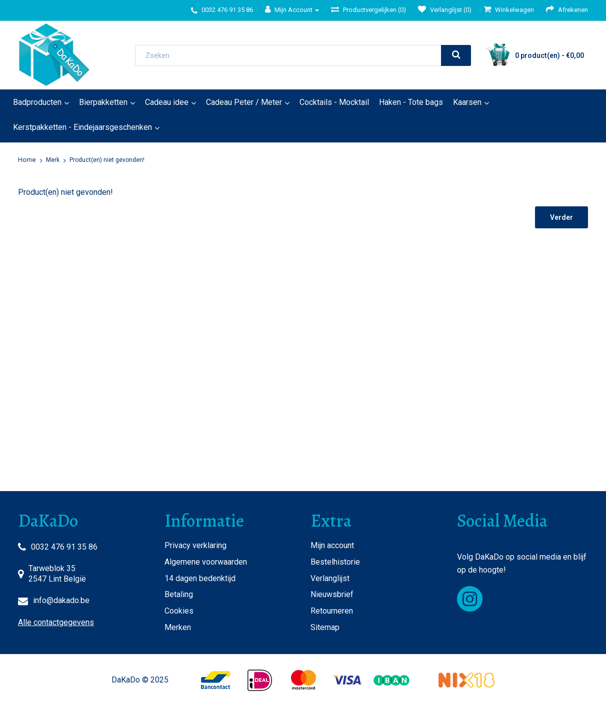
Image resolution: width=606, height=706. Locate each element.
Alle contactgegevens (56, 622)
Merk (53, 159)
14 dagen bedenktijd (200, 578)
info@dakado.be (61, 600)
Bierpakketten (103, 102)
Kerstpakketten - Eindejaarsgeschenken (82, 127)
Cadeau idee (166, 102)
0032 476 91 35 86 (64, 547)
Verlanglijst (330, 578)
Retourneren (331, 611)
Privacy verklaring (195, 545)
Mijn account (332, 545)
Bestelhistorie (335, 562)
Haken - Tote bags (411, 102)
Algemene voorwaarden (205, 562)
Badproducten (37, 102)
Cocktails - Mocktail (334, 102)
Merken (177, 627)
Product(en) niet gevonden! (107, 159)
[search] (456, 55)
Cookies (179, 611)
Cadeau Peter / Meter (244, 102)
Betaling (178, 594)
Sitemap (325, 627)
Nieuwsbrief (332, 594)
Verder (561, 217)
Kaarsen (467, 102)
